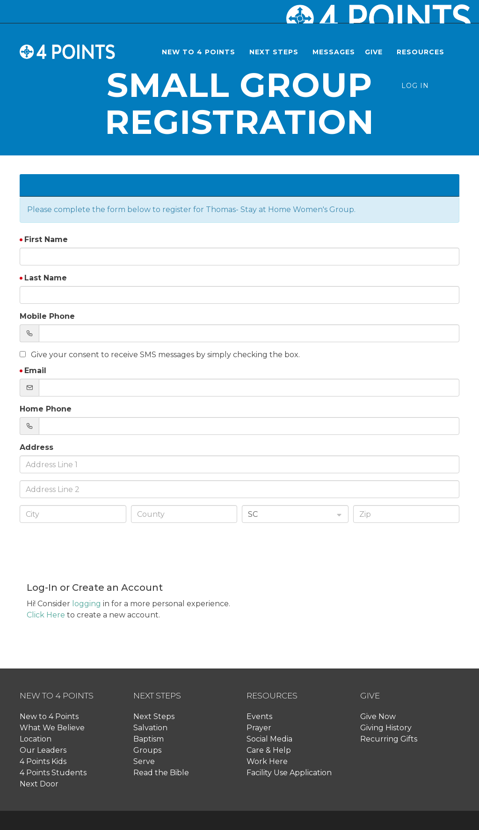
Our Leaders (43, 750)
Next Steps (153, 716)
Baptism (148, 739)
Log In (415, 85)
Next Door (39, 783)
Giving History (386, 727)
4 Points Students (53, 772)
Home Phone (46, 408)
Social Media (269, 739)
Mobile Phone (47, 316)
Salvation (150, 727)
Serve (144, 761)
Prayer (259, 727)
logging (86, 603)
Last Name (45, 277)
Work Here (267, 761)
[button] (200, 52)
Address (36, 447)
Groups (147, 750)
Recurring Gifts (388, 739)
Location (35, 739)
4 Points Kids (43, 761)
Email (35, 370)
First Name (46, 239)
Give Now (378, 716)
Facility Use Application (289, 772)
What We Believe (52, 727)
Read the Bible (161, 772)
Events (259, 716)
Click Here (46, 614)
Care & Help (269, 750)
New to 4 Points (49, 716)
